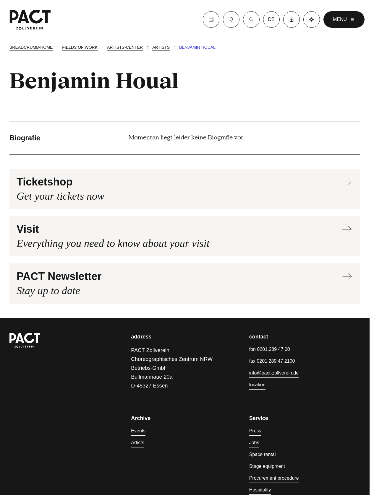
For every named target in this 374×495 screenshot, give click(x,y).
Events (138, 430)
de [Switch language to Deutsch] (271, 19)
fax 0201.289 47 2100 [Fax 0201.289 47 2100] (272, 361)
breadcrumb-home (31, 47)
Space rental (262, 454)
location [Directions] (257, 384)
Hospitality (260, 489)
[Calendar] (211, 19)
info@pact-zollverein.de (274, 372)
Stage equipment (267, 466)
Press (255, 430)
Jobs (254, 442)
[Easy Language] (291, 19)
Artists (161, 47)
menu (344, 19)
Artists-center (125, 47)
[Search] (251, 19)
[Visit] (231, 19)
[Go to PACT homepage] (30, 19)
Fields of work (80, 47)
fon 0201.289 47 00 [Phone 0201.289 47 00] (269, 349)
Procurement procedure (274, 478)
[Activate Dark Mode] (311, 19)
